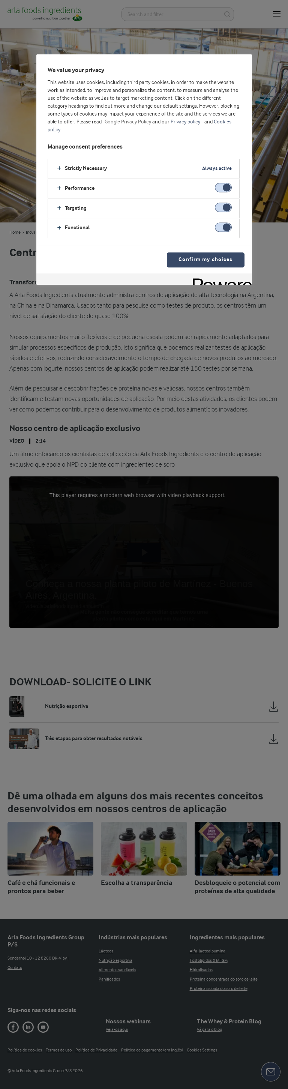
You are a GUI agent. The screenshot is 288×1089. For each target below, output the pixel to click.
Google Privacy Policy (128, 122)
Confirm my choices (205, 260)
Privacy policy (185, 122)
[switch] (223, 187)
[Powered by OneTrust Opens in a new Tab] (219, 280)
